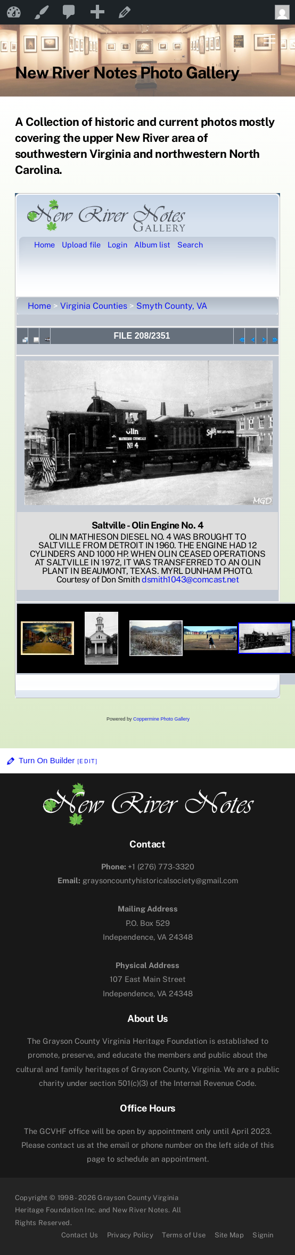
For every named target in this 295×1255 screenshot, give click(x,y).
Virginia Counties (93, 306)
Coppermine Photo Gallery (161, 719)
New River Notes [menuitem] (14, 12)
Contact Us (79, 1235)
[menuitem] (69, 12)
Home (39, 306)
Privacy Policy (130, 1235)
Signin (262, 1235)
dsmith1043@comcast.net (190, 579)
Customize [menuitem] (41, 12)
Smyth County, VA (171, 306)
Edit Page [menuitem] (124, 12)
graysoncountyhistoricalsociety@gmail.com (148, 880)
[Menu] (269, 39)
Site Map (229, 1235)
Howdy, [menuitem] (285, 12)
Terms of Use (184, 1235)
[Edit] (87, 761)
